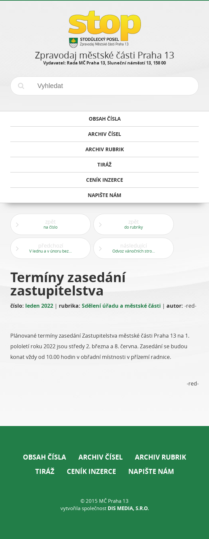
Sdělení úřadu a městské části (121, 305)
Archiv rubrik (160, 457)
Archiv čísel (100, 457)
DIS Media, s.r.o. (128, 508)
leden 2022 (39, 305)
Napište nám (151, 471)
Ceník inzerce (91, 471)
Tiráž (44, 471)
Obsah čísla (44, 457)
